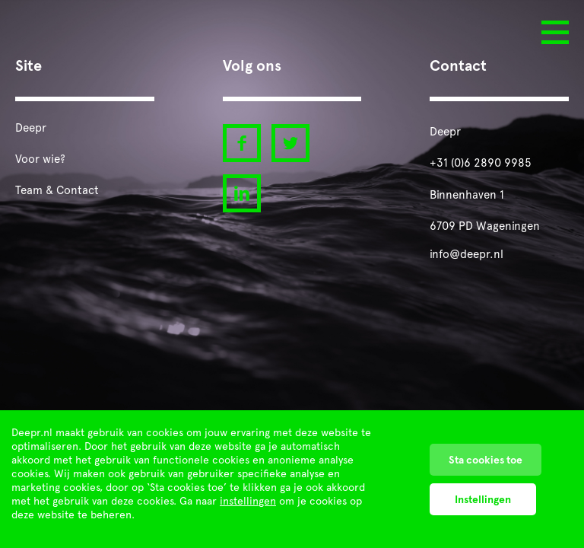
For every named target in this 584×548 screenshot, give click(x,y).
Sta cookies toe (485, 460)
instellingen (248, 501)
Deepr (30, 128)
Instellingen (483, 499)
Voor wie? (40, 159)
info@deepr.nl (466, 254)
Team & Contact (57, 190)
